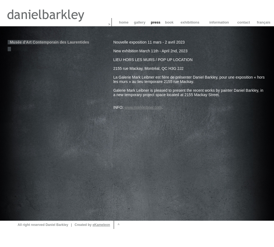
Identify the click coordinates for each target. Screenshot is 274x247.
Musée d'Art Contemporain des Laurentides (49, 42)
